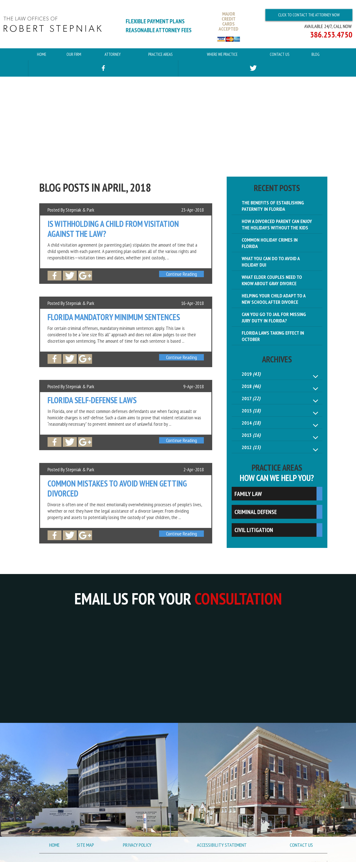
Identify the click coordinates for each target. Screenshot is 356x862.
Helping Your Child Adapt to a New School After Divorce (274, 298)
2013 (251, 435)
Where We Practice (222, 54)
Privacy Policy (137, 845)
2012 (251, 447)
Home (41, 54)
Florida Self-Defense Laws (92, 400)
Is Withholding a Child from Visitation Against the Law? (113, 229)
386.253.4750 (331, 34)
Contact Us (280, 54)
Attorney (113, 54)
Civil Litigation (253, 530)
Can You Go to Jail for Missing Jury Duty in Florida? (274, 317)
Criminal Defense (255, 512)
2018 (251, 386)
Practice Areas (160, 54)
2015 (251, 410)
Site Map (85, 845)
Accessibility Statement (222, 845)
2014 (251, 423)
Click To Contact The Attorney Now (309, 14)
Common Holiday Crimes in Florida (270, 243)
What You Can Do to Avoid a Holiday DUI (271, 261)
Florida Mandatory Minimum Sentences (114, 317)
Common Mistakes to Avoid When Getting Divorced (117, 488)
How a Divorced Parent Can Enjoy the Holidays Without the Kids (277, 224)
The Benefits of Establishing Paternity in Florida (273, 205)
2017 (251, 398)
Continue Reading (181, 274)
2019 (251, 374)
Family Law (248, 494)
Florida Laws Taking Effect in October (273, 336)
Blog (316, 54)
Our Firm (73, 54)
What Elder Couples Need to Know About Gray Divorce (272, 280)
